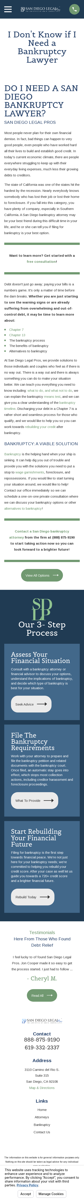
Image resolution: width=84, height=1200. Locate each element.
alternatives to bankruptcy (23, 508)
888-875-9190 (42, 1039)
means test (52, 396)
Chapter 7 (16, 330)
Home (42, 1110)
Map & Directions (42, 1088)
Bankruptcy (12, 454)
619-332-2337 (42, 1047)
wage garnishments (29, 472)
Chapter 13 (17, 335)
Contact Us (42, 1132)
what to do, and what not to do (50, 390)
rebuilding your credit (40, 427)
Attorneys (42, 1117)
